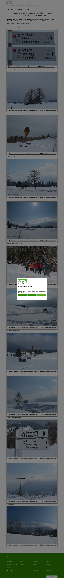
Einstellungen (22, 294)
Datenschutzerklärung (21, 297)
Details (23, 292)
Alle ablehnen (32, 294)
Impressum (27, 297)
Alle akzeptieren (41, 294)
